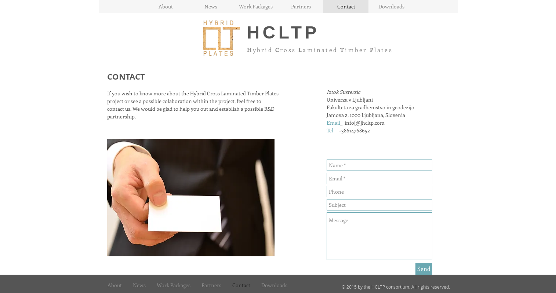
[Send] (423, 269)
